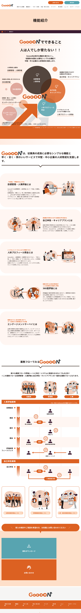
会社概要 (4, 603)
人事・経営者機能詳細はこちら (66, 513)
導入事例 (60, 7)
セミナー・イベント (74, 7)
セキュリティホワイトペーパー (49, 595)
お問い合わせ (56, 2)
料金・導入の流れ (45, 7)
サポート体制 (36, 7)
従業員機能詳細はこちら (12, 513)
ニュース (66, 7)
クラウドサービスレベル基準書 (9, 599)
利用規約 (4, 595)
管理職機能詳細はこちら (39, 513)
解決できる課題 (20, 7)
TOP (4, 31)
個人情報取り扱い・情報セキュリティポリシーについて (55, 599)
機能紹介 (28, 7)
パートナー (53, 7)
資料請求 (72, 2)
